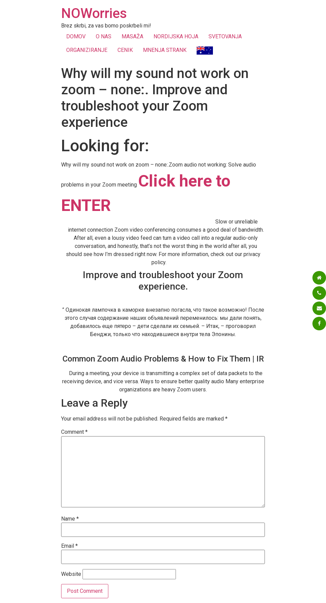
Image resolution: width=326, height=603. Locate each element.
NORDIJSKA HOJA (175, 36)
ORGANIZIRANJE (86, 50)
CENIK (125, 50)
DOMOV (76, 36)
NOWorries (94, 13)
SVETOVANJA (225, 36)
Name (70, 519)
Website (71, 574)
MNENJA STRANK (164, 50)
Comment (74, 432)
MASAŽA (132, 36)
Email (69, 546)
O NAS (103, 36)
